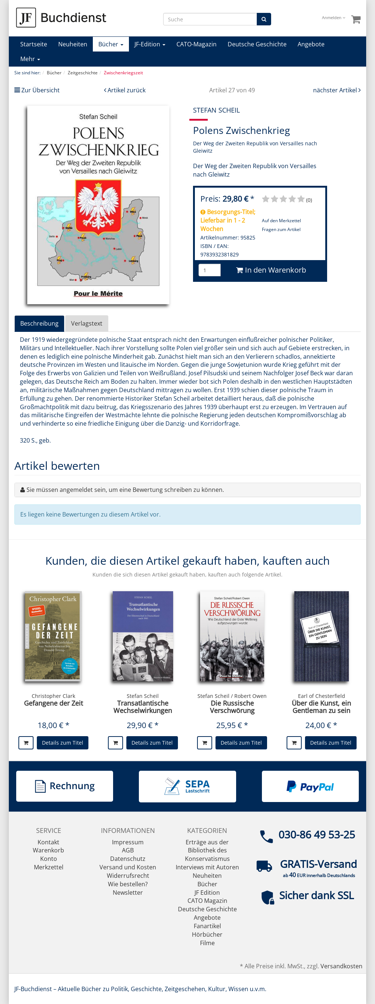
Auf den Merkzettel (281, 220)
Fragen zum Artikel (281, 229)
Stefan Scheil (143, 695)
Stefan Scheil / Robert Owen (232, 695)
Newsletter (128, 892)
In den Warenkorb (271, 270)
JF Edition (207, 892)
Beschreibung (39, 323)
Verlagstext (86, 323)
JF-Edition (149, 44)
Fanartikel (207, 926)
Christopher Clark (53, 695)
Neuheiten (72, 44)
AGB (128, 850)
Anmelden (333, 17)
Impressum (128, 842)
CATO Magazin (207, 901)
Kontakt (48, 842)
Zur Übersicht (40, 90)
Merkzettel (48, 867)
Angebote (311, 44)
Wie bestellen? (128, 884)
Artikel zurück (127, 90)
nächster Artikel (335, 90)
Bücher (110, 44)
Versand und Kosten (127, 867)
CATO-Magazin (196, 44)
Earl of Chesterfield (321, 695)
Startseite (33, 44)
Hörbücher (207, 934)
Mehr (30, 59)
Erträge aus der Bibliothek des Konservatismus (207, 850)
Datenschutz (128, 859)
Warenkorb (48, 850)
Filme (207, 943)
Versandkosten (341, 966)
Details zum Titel (62, 742)
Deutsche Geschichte (257, 44)
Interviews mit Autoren (207, 867)
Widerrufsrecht (128, 876)
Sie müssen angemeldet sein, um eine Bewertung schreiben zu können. (125, 490)
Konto (48, 859)
